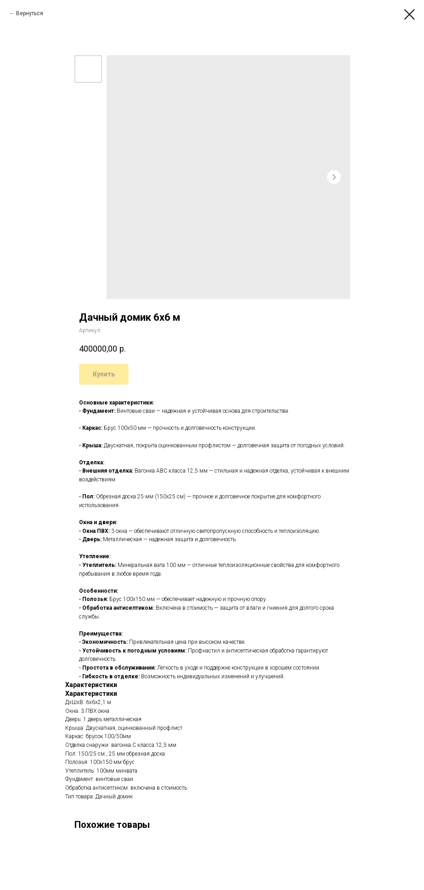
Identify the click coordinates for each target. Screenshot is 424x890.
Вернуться (29, 13)
